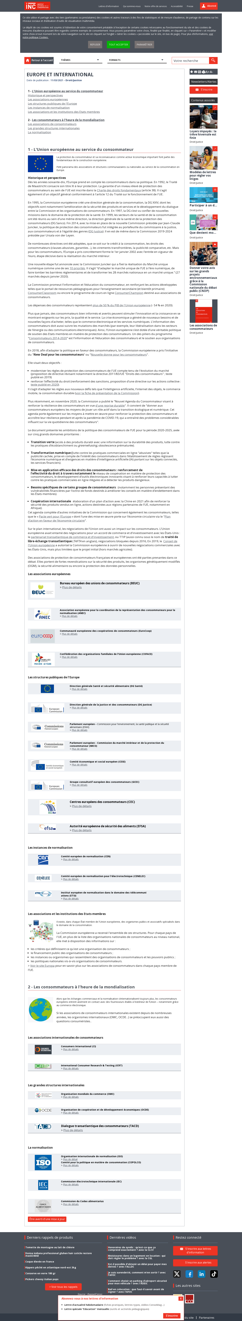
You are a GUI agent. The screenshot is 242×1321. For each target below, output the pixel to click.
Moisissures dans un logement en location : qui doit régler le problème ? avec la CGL (136, 1257)
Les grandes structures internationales (54, 128)
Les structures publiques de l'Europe (52, 103)
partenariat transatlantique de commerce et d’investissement (72, 537)
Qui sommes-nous (131, 6)
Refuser (95, 44)
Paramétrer (144, 44)
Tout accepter (118, 44)
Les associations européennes (48, 99)
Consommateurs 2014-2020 (48, 338)
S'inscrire (206, 89)
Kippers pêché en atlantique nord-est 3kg (50, 1267)
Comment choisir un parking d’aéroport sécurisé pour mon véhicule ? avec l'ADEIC (137, 1282)
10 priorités (77, 268)
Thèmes (65, 60)
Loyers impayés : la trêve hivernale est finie (203, 134)
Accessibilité (177, 6)
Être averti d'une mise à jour (47, 1219)
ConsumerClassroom (42, 293)
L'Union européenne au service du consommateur (67, 91)
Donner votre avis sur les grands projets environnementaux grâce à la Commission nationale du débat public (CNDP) (203, 279)
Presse (190, 6)
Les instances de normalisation (49, 107)
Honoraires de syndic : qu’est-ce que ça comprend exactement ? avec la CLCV (132, 1248)
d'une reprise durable (110, 405)
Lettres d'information (109, 6)
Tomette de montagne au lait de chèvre (49, 1247)
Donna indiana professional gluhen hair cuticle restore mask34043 (58, 1254)
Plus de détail (70, 1159)
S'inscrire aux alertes (198, 1262)
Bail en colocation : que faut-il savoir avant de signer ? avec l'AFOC (136, 1290)
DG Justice (96, 231)
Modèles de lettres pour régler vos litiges (203, 175)
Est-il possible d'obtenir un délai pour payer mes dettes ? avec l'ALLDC (137, 1265)
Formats (114, 60)
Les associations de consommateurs (52, 124)
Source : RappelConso (89, 1294)
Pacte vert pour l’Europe (55, 516)
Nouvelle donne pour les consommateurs (119, 354)
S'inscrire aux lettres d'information (198, 1250)
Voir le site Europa (42, 966)
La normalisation (39, 132)
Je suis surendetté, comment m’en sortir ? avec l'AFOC (137, 1274)
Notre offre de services (156, 6)
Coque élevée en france (39, 1261)
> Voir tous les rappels (63, 1287)
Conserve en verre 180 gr (40, 1273)
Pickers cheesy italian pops (41, 1279)
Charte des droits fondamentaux (119, 190)
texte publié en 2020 (44, 384)
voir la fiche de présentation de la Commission (107, 393)
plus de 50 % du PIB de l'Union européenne (122, 305)
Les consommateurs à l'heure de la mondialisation (68, 120)
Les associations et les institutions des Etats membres (64, 112)
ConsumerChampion (129, 293)
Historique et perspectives (45, 95)
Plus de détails (72, 587)
